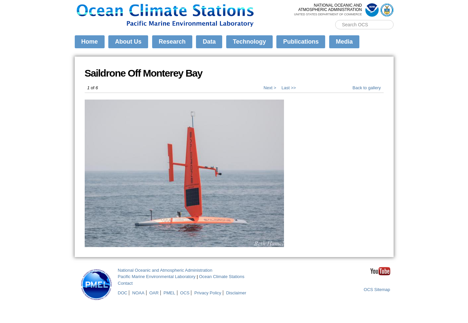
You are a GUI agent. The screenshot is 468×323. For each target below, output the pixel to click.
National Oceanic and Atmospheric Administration (165, 270)
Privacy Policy (207, 292)
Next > (270, 87)
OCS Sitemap (377, 289)
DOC (123, 292)
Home (89, 41)
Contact (125, 283)
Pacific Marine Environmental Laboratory (157, 276)
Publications (301, 41)
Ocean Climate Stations (221, 276)
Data (209, 41)
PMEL (169, 292)
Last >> (289, 87)
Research (172, 41)
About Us (128, 41)
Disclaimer (236, 292)
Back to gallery (366, 87)
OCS (184, 292)
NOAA (138, 292)
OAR (153, 292)
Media (344, 41)
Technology (249, 41)
